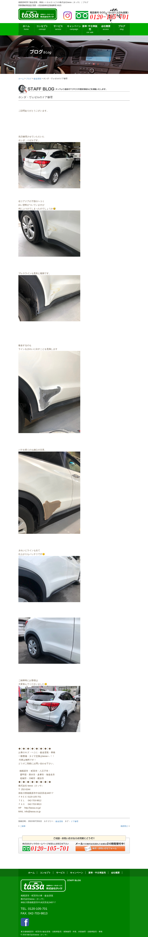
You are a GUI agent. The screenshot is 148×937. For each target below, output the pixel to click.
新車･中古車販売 (90, 29)
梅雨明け (124, 826)
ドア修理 (74, 821)
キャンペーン (74, 28)
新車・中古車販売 (97, 872)
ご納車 (23, 826)
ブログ (122, 28)
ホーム (26, 28)
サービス (58, 28)
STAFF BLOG (74, 880)
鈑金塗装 (59, 821)
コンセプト (42, 28)
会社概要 (106, 28)
